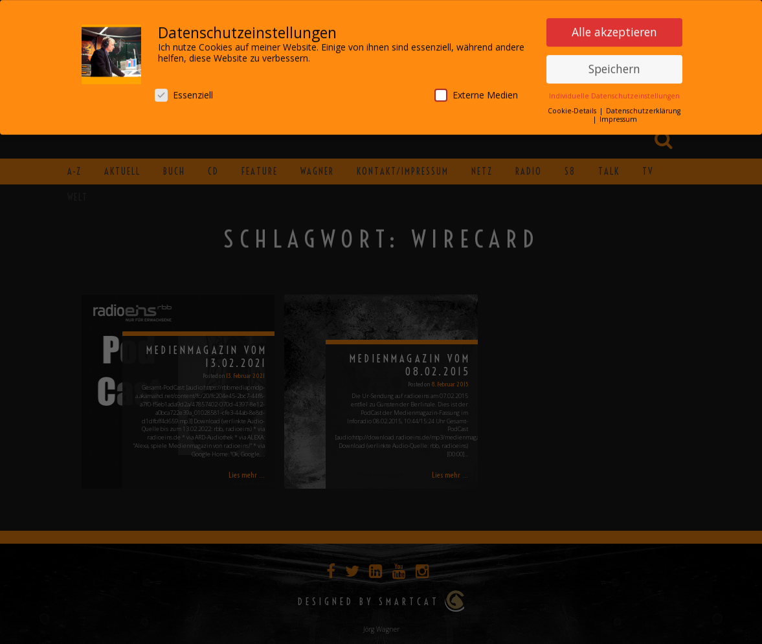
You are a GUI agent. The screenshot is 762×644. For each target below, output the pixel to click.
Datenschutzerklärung (643, 108)
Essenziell (184, 92)
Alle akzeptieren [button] (614, 29)
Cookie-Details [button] (573, 108)
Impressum (618, 116)
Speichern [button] (614, 66)
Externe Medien (476, 92)
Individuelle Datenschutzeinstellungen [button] (614, 93)
